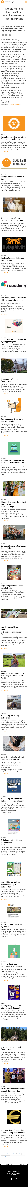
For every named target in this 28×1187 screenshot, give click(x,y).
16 (5, 1157)
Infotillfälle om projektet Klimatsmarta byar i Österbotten (11, 884)
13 (20, 1154)
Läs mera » (4, 151)
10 (10, 1154)
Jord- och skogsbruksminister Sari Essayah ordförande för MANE (13, 675)
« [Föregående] (2, 1154)
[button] (25, 2)
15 (2, 1157)
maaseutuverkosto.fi (15, 104)
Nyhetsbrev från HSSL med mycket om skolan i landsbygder (11, 842)
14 (23, 1154)
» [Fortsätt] (8, 1157)
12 (16, 1154)
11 (13, 1154)
